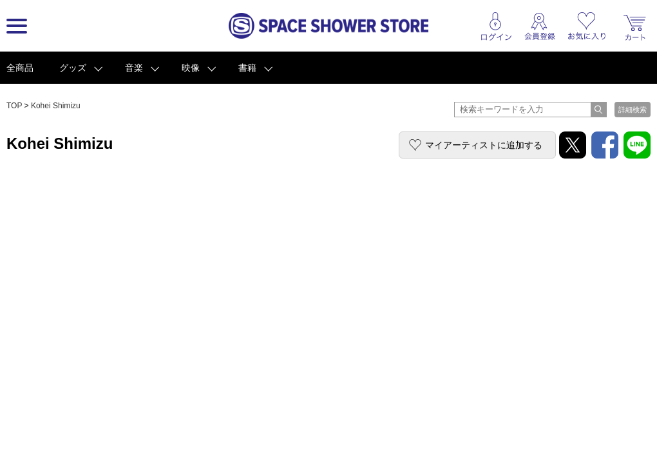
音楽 (134, 68)
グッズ (72, 68)
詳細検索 (632, 109)
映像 (191, 68)
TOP (14, 105)
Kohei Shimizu (56, 105)
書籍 (247, 68)
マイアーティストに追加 (483, 145)
